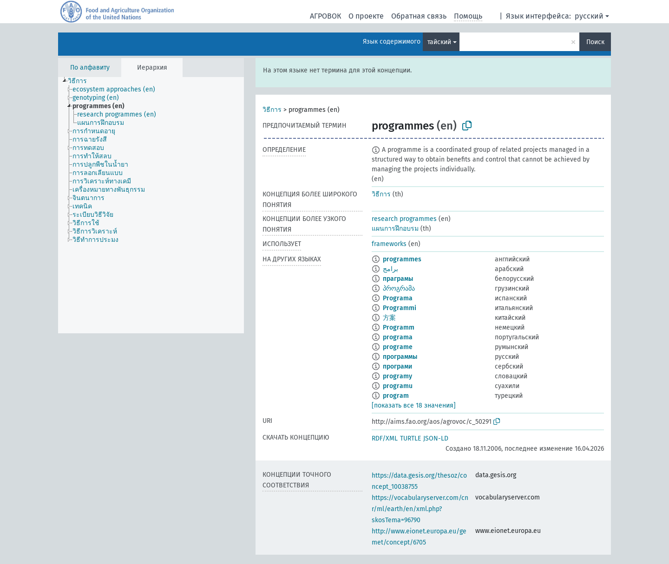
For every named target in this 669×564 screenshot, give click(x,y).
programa (398, 337)
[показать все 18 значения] (414, 405)
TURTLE (410, 438)
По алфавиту (90, 67)
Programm (398, 327)
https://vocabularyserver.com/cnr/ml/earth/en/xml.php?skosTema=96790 (420, 509)
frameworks (389, 244)
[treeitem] (81, 81)
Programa (398, 298)
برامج (390, 269)
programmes (402, 259)
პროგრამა (399, 288)
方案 (389, 318)
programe (398, 347)
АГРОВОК (325, 16)
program (396, 396)
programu (398, 386)
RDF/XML (385, 438)
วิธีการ (272, 110)
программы (400, 357)
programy (397, 376)
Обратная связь (418, 16)
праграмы (398, 279)
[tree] (151, 205)
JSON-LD (435, 438)
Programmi (399, 308)
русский (589, 16)
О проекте (366, 16)
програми (397, 366)
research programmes (404, 219)
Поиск (595, 42)
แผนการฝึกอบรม (395, 229)
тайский (439, 42)
